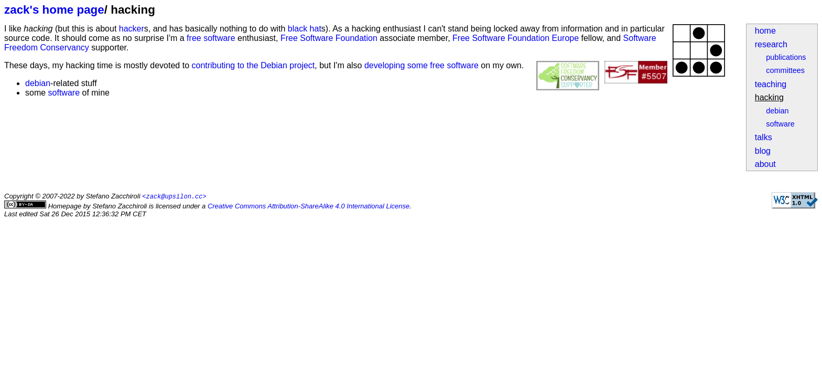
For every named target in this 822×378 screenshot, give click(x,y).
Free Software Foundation (328, 38)
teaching (771, 84)
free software (211, 38)
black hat (304, 28)
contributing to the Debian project (253, 65)
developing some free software (421, 65)
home (765, 30)
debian (777, 111)
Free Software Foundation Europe (515, 38)
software (780, 124)
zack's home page (54, 9)
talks (763, 137)
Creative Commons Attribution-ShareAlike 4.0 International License (308, 207)
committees (785, 70)
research (771, 44)
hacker (131, 28)
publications (786, 57)
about (765, 164)
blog (763, 150)
